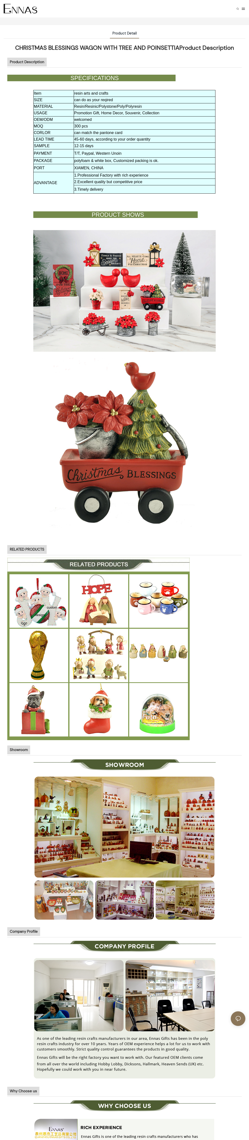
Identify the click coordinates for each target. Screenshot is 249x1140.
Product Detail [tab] (124, 33)
